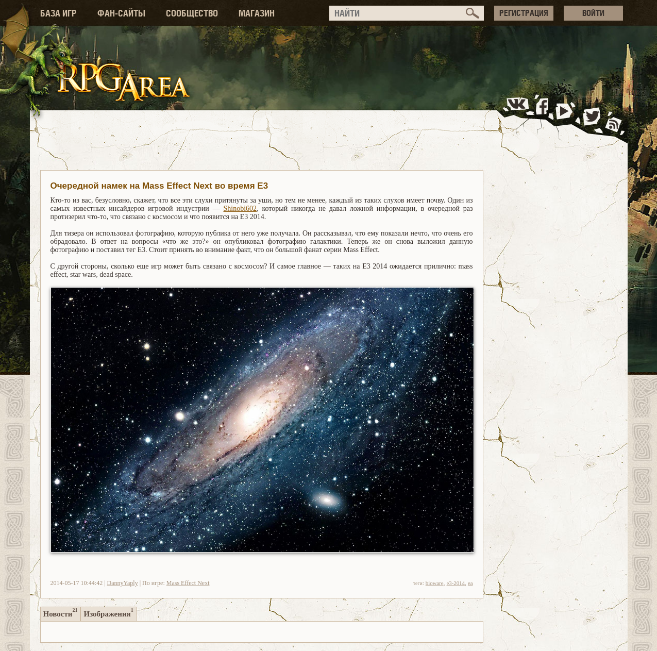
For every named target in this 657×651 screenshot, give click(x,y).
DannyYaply (122, 583)
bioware (435, 583)
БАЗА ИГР (58, 13)
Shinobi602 (240, 208)
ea (470, 583)
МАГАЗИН (257, 13)
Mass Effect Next (188, 583)
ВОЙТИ (593, 13)
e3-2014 (456, 583)
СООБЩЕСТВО (192, 13)
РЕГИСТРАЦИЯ (523, 13)
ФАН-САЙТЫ (121, 13)
